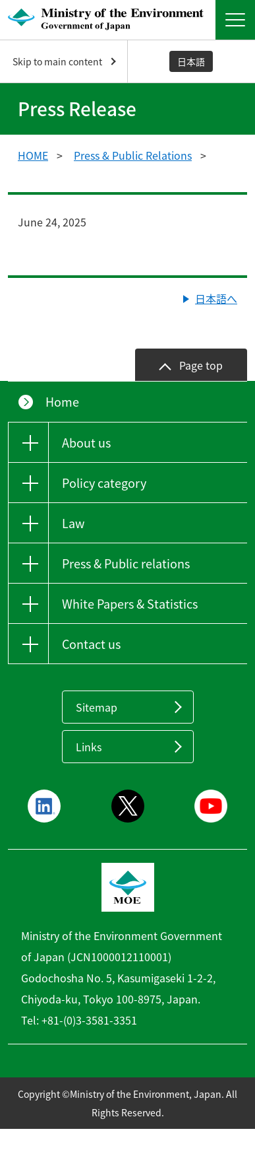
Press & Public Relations (133, 155)
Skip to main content (57, 61)
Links (88, 747)
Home (62, 402)
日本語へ (216, 298)
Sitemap (96, 707)
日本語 (191, 61)
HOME (33, 155)
